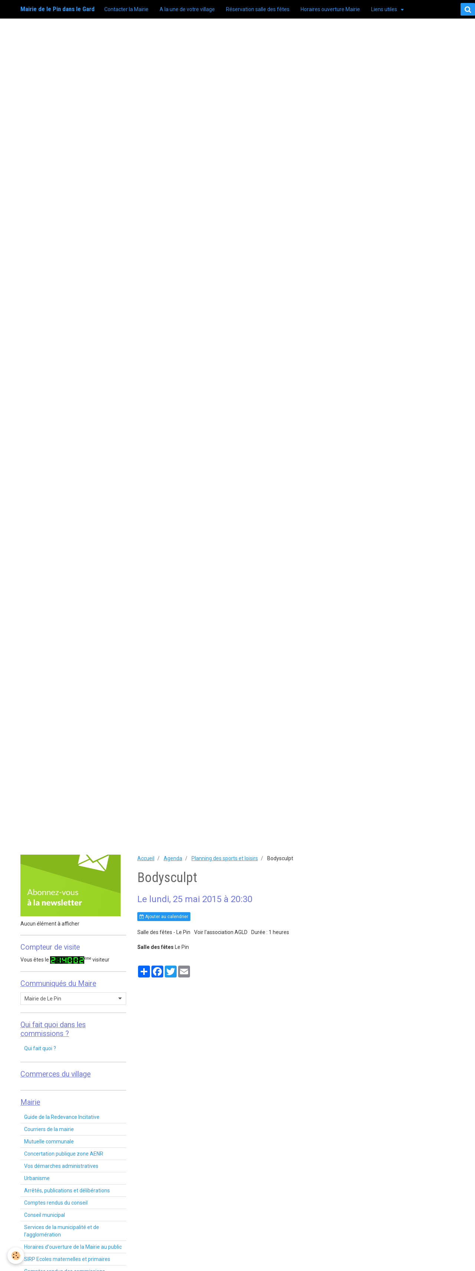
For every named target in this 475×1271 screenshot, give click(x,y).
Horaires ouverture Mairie (330, 9)
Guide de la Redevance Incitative (61, 1117)
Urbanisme (37, 1178)
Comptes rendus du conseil (56, 1203)
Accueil (145, 858)
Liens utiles (384, 9)
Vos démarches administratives (61, 1166)
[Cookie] (15, 1255)
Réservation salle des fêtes (257, 9)
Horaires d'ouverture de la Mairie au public (73, 1247)
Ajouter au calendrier (164, 916)
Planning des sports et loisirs (224, 858)
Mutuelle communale (49, 1141)
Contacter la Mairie (126, 9)
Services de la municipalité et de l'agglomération (61, 1231)
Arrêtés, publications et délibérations (67, 1190)
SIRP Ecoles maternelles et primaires (67, 1259)
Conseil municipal (44, 1215)
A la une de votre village (187, 9)
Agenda (173, 858)
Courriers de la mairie (49, 1129)
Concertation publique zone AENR (63, 1154)
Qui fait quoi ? (40, 1048)
